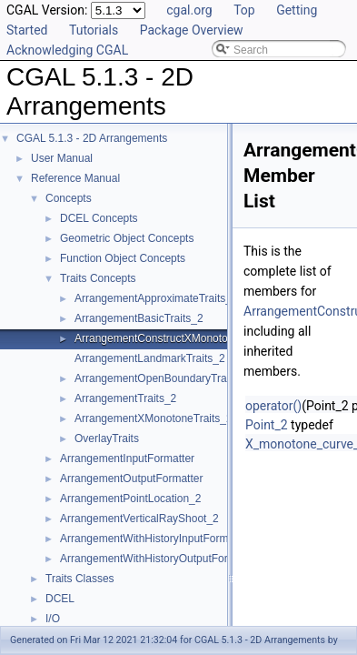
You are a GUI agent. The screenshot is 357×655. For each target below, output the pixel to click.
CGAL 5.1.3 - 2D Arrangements (91, 138)
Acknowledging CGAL (67, 50)
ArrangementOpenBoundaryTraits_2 (162, 378)
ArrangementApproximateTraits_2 (156, 298)
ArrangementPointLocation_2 (130, 498)
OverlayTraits (106, 438)
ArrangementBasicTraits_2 (138, 318)
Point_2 (266, 425)
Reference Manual (75, 178)
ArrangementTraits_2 (125, 398)
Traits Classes (79, 578)
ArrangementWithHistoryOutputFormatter (159, 558)
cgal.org (189, 10)
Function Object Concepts (122, 258)
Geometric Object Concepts (126, 238)
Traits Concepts (98, 278)
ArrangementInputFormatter (127, 458)
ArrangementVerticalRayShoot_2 (139, 518)
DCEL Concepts (99, 218)
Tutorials (93, 30)
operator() (273, 405)
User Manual (62, 158)
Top (244, 10)
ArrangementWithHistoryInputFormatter (155, 538)
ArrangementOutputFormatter (131, 478)
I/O (52, 618)
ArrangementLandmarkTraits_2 (149, 358)
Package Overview (191, 30)
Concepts (68, 198)
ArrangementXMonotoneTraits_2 (153, 418)
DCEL (59, 598)
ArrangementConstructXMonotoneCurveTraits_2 (191, 338)
